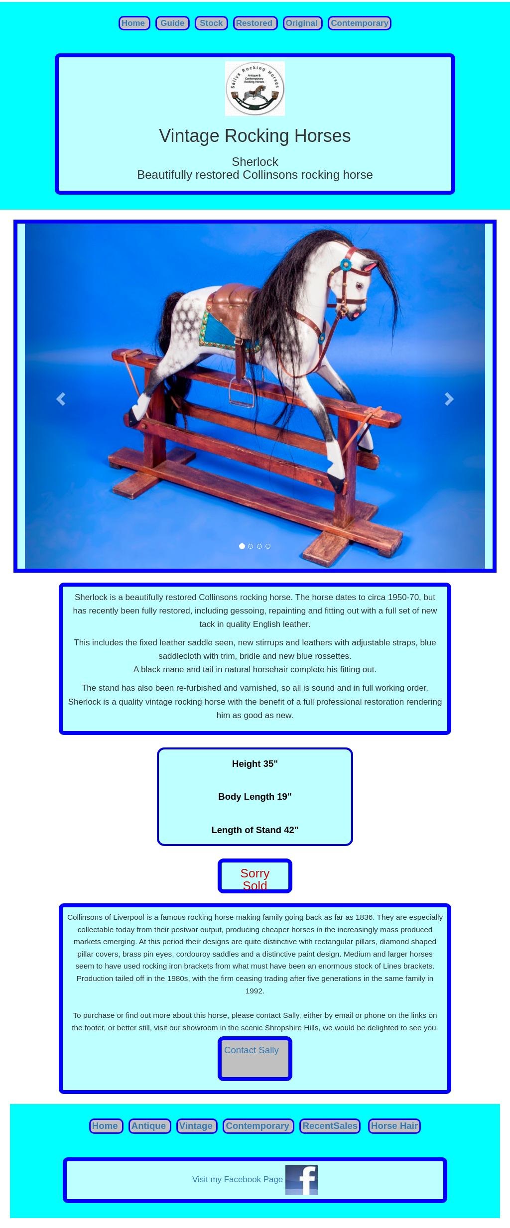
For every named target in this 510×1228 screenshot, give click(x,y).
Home (134, 23)
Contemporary (359, 23)
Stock (210, 23)
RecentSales (330, 1125)
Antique (148, 1125)
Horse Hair (394, 1125)
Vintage (196, 1125)
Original (303, 23)
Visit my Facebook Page (255, 1179)
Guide (171, 23)
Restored (255, 23)
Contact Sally (251, 1050)
